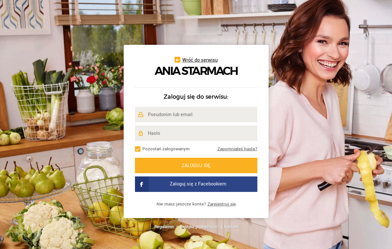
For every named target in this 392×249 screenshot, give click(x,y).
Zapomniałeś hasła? (237, 149)
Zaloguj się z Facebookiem (180, 184)
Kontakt (231, 227)
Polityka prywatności (199, 227)
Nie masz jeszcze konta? (196, 204)
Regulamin (164, 227)
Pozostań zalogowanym (166, 149)
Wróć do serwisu (196, 60)
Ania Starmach (196, 71)
